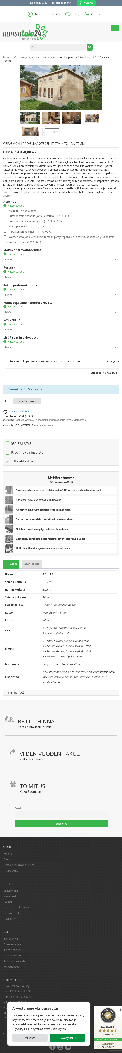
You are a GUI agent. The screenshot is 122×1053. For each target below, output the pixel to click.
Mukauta (30, 1038)
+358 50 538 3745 (37, 2)
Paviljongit (10, 918)
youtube (68, 1047)
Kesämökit (42, 419)
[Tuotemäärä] (6, 401)
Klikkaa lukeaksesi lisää (61, 482)
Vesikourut (11, 320)
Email (18, 808)
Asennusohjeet (13, 944)
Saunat (8, 902)
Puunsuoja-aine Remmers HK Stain (29, 303)
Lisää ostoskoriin (26, 401)
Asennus (9, 202)
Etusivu (7, 57)
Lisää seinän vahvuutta (20, 338)
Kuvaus (11, 564)
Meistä (8, 853)
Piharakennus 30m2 (60, 419)
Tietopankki (11, 938)
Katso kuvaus (15, 205)
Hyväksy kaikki (67, 1038)
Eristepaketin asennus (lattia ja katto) (39, 216)
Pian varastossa (43, 425)
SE (89, 1034)
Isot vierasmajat (40, 57)
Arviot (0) (31, 564)
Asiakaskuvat (11, 870)
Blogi (7, 859)
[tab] (11, 564)
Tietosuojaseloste (15, 961)
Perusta (9, 267)
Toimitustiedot (13, 950)
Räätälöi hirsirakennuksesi (19, 865)
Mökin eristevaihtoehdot (22, 250)
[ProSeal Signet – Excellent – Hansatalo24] (108, 1022)
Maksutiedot (11, 966)
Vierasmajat (21, 57)
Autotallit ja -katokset (17, 907)
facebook (52, 1047)
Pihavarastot (11, 913)
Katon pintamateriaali (20, 285)
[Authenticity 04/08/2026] (108, 1045)
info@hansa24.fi (61, 2)
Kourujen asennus (27, 226)
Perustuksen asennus (30, 231)
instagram (60, 1047)
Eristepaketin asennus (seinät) (35, 221)
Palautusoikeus (13, 955)
